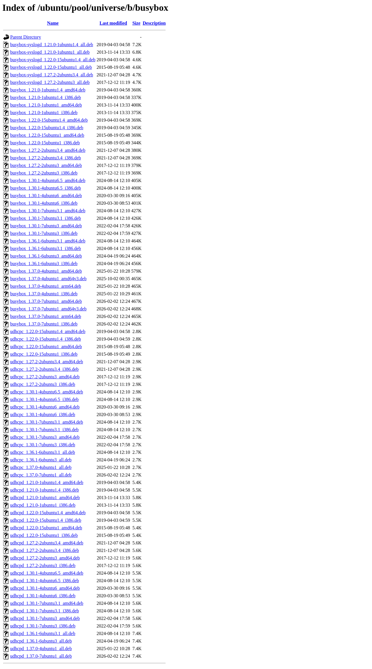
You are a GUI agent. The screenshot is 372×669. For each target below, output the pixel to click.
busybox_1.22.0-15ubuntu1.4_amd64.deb (49, 120)
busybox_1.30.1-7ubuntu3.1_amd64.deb (47, 210)
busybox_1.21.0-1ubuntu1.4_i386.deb (45, 97)
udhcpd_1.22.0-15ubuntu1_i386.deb (44, 535)
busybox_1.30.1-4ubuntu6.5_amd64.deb (47, 180)
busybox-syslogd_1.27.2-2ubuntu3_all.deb (50, 82)
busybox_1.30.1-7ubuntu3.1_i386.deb (45, 218)
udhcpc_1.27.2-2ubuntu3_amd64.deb (45, 376)
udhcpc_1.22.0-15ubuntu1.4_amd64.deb (47, 331)
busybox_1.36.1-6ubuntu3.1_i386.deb (45, 248)
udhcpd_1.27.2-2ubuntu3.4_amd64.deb (46, 542)
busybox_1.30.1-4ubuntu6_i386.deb (44, 203)
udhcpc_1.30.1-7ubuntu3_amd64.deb (45, 437)
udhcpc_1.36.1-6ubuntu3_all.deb (40, 459)
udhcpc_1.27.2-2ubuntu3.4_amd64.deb (46, 361)
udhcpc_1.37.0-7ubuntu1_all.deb (40, 474)
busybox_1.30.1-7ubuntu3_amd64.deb (46, 225)
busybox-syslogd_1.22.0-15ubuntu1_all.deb (51, 67)
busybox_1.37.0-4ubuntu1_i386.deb (44, 293)
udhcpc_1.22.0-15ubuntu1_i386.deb (44, 354)
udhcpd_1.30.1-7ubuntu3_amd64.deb (45, 618)
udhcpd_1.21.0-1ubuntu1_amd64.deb (45, 497)
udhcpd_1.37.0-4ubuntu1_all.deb (41, 648)
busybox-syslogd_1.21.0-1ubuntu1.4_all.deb (51, 44)
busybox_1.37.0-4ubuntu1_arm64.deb (45, 286)
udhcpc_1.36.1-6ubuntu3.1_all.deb (42, 452)
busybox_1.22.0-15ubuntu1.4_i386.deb (46, 127)
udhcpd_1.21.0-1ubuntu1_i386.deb (42, 505)
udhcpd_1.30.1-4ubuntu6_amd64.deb (45, 588)
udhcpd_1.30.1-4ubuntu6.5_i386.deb (44, 580)
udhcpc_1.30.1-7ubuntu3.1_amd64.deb (46, 422)
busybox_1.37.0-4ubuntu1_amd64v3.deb (48, 278)
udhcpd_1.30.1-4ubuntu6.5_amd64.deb (46, 573)
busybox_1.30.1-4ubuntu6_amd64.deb (46, 195)
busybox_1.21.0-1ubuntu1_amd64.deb (46, 104)
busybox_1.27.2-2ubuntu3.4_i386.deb (45, 157)
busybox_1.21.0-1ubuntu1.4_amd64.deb (47, 89)
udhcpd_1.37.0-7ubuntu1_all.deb (41, 656)
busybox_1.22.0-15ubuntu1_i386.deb (45, 142)
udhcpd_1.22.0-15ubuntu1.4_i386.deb (45, 520)
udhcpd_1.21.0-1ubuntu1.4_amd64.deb (46, 482)
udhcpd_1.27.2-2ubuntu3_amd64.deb (45, 557)
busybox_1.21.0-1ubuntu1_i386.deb (44, 112)
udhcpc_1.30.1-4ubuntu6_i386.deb (42, 414)
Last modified (113, 23)
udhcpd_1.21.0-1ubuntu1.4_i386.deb (44, 490)
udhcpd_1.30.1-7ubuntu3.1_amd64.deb (46, 603)
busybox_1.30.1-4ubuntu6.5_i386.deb (45, 188)
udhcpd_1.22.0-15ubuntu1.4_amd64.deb (48, 512)
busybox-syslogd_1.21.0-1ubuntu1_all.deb (50, 52)
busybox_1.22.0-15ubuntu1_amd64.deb (47, 135)
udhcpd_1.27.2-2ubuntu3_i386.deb (42, 565)
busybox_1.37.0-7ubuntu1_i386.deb (44, 323)
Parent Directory (25, 37)
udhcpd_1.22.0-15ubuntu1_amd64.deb (46, 527)
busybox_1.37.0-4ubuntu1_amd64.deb (46, 271)
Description (154, 23)
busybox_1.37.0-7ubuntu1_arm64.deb (45, 316)
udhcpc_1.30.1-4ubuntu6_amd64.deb (45, 406)
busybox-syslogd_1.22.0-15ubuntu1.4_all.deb (52, 59)
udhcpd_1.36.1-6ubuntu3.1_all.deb (42, 633)
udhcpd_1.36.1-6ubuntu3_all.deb (41, 641)
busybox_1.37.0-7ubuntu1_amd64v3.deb (48, 308)
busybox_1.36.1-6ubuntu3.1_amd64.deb (47, 240)
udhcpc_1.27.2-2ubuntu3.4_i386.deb (44, 369)
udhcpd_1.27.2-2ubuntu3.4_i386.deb (44, 550)
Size (136, 23)
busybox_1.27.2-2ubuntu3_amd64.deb (46, 165)
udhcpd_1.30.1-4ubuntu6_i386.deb (42, 595)
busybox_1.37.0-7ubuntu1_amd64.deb (46, 301)
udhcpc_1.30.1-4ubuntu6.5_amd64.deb (46, 391)
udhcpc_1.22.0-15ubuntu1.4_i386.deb (45, 339)
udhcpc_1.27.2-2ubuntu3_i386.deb (42, 384)
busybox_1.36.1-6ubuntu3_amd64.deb (46, 255)
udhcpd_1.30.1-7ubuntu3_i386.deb (42, 625)
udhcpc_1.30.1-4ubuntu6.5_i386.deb (44, 399)
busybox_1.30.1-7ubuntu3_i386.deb (44, 233)
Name (53, 23)
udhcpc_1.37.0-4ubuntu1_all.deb (40, 467)
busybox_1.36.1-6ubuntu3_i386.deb (44, 263)
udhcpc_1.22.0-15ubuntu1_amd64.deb (46, 346)
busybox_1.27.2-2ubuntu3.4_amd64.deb (47, 150)
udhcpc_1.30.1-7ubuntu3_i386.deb (42, 444)
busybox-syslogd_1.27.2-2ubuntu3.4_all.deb (51, 74)
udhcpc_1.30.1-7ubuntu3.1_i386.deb (44, 429)
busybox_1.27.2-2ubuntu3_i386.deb (44, 172)
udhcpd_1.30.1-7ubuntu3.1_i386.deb (44, 610)
